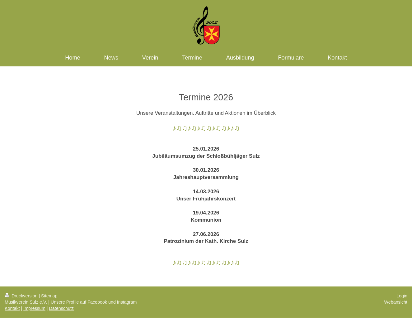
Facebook (97, 302)
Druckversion (22, 295)
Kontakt (12, 308)
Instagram (127, 302)
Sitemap (49, 295)
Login (401, 295)
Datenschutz (61, 308)
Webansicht (395, 302)
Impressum (34, 308)
